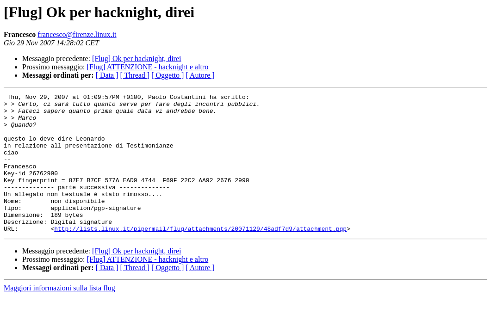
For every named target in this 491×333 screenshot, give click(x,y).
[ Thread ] (135, 75)
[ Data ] (107, 75)
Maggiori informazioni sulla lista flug (59, 316)
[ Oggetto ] (167, 75)
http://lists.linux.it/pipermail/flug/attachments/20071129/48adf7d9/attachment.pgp (200, 256)
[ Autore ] (200, 75)
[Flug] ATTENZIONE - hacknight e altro (148, 67)
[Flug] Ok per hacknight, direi (136, 58)
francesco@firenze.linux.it (76, 34)
